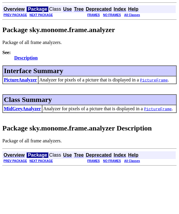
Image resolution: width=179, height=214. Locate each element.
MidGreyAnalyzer (22, 108)
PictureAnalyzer (20, 79)
